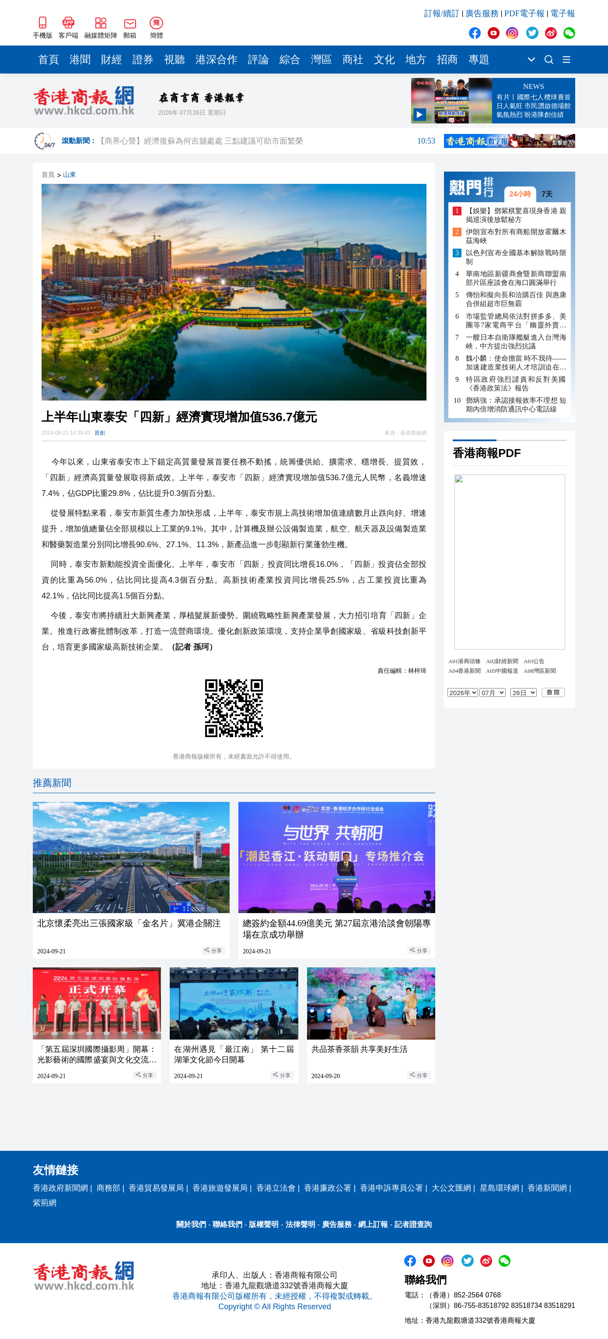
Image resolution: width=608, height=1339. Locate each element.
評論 (258, 59)
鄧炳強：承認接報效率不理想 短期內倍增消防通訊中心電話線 (516, 405)
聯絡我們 (227, 1224)
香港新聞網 (547, 1188)
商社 (352, 59)
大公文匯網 (451, 1188)
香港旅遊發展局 (220, 1188)
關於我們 (191, 1224)
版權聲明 (264, 1224)
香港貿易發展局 (156, 1188)
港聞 (80, 59)
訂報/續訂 (442, 13)
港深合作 (217, 59)
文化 (384, 59)
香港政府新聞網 (60, 1188)
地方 (415, 59)
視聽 (174, 59)
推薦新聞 (52, 782)
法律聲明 (300, 1224)
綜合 (290, 59)
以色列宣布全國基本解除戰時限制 (516, 257)
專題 (478, 59)
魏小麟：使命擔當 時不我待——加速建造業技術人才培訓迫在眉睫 (516, 363)
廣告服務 (482, 13)
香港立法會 (276, 1188)
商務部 (108, 1188)
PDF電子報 (524, 13)
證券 (143, 59)
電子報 (562, 13)
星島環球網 (499, 1188)
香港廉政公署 (327, 1188)
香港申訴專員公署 (391, 1188)
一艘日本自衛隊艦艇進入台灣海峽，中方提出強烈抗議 (516, 342)
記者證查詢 (413, 1224)
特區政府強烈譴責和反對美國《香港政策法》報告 (516, 384)
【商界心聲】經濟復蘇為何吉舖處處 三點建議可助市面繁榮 (266, 141)
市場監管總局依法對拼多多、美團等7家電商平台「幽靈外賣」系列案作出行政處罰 (516, 321)
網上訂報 (373, 1224)
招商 (447, 59)
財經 (111, 59)
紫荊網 (44, 1202)
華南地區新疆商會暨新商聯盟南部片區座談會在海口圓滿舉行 (516, 278)
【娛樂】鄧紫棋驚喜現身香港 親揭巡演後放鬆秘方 (516, 215)
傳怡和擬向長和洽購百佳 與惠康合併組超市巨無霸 (516, 299)
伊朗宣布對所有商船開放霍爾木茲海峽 (516, 236)
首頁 (48, 59)
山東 (69, 175)
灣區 (321, 59)
